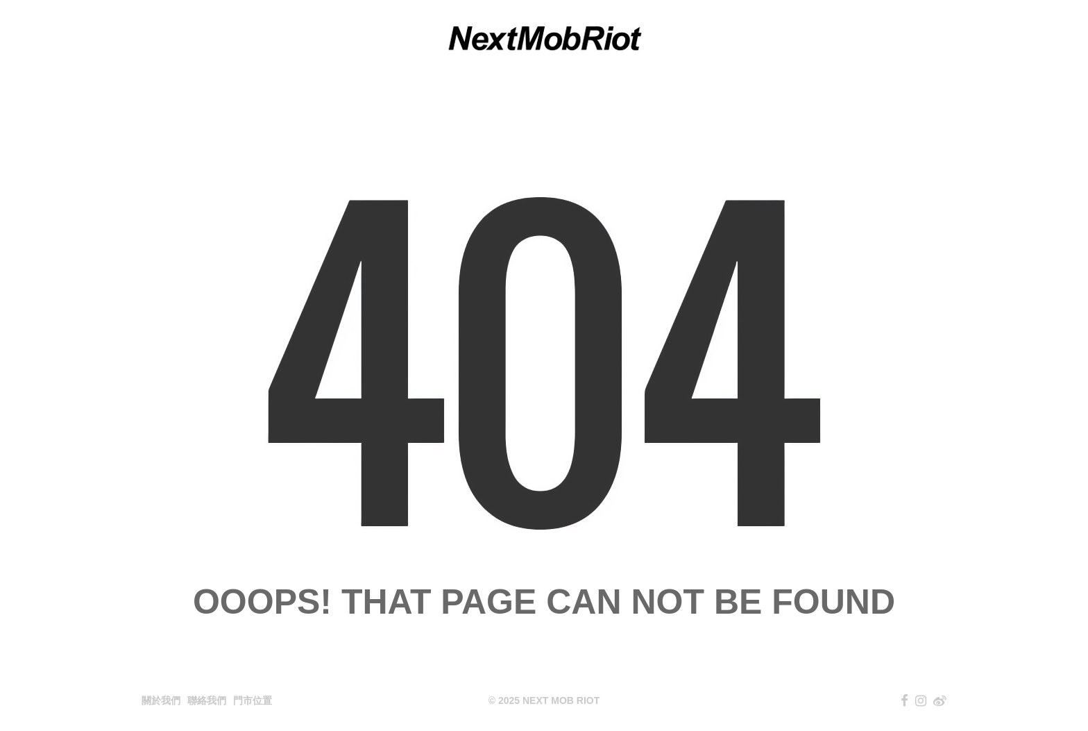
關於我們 (161, 700)
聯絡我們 (206, 700)
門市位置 (252, 700)
